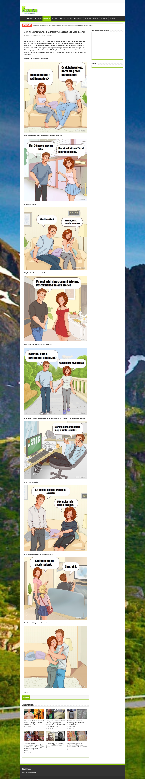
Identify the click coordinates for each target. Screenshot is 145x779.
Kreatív (88, 18)
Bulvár (62, 18)
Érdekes (38, 18)
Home (23, 18)
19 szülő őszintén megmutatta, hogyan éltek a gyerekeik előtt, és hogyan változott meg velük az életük (34, 746)
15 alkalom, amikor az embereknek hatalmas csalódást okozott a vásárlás (77, 745)
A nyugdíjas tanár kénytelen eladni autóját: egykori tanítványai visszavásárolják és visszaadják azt (55, 723)
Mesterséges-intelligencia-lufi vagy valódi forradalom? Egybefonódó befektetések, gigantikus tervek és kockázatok (63, 25)
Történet (104, 18)
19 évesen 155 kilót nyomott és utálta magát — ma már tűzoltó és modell (34, 722)
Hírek (69, 18)
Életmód (47, 18)
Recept (95, 18)
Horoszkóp (78, 18)
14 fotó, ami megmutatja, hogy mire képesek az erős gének (55, 745)
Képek (54, 18)
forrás (26, 692)
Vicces (112, 18)
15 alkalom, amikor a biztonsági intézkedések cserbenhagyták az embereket (75, 723)
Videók (30, 18)
